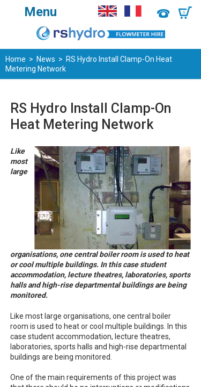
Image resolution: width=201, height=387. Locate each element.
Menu (40, 11)
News (45, 59)
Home (15, 59)
